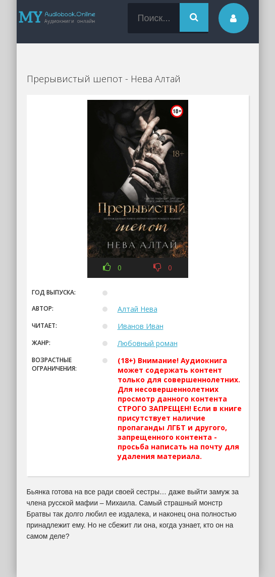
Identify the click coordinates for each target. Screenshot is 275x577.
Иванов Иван (140, 326)
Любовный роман (148, 343)
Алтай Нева (137, 309)
